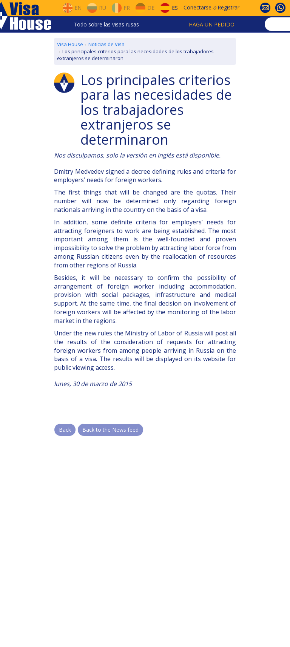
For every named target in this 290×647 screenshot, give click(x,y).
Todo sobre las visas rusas (106, 24)
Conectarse (197, 7)
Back (65, 429)
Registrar (228, 7)
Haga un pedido (211, 24)
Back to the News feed (110, 429)
